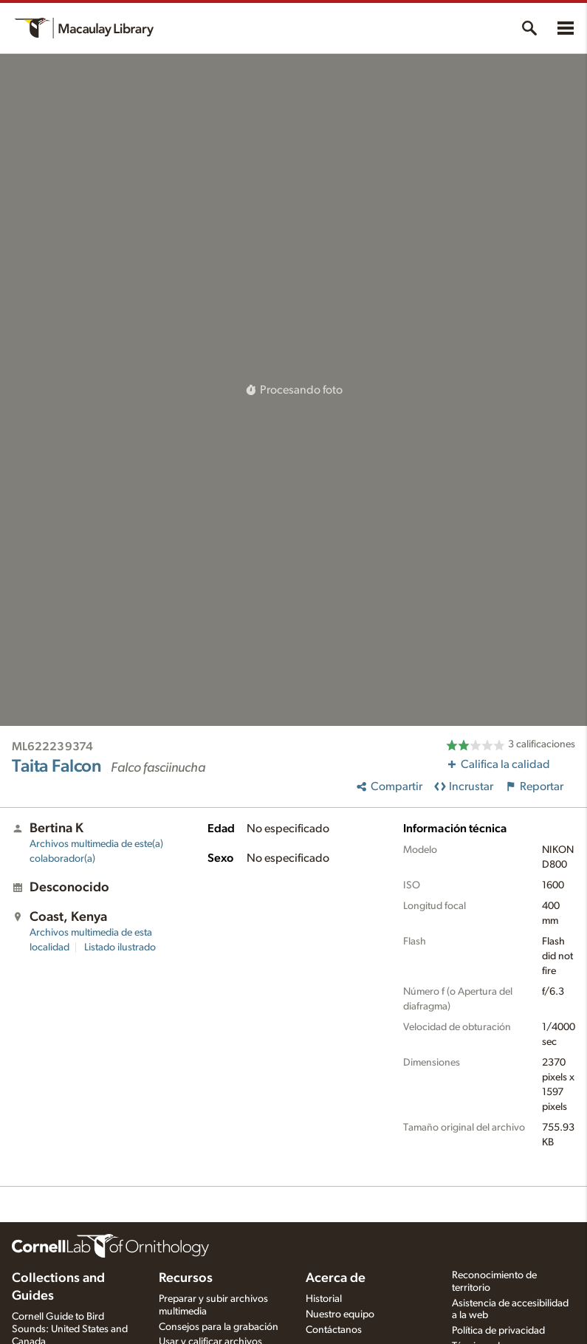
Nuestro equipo (340, 1314)
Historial (324, 1299)
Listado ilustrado (120, 947)
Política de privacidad (498, 1331)
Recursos (186, 1278)
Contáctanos (334, 1330)
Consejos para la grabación (218, 1327)
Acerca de (335, 1278)
